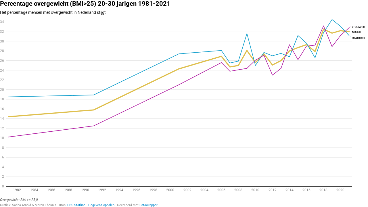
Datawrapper (148, 205)
